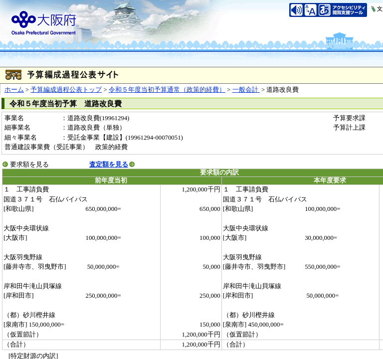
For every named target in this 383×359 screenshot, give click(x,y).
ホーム (14, 89)
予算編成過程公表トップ (66, 89)
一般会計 (246, 89)
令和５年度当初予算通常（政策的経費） (167, 89)
